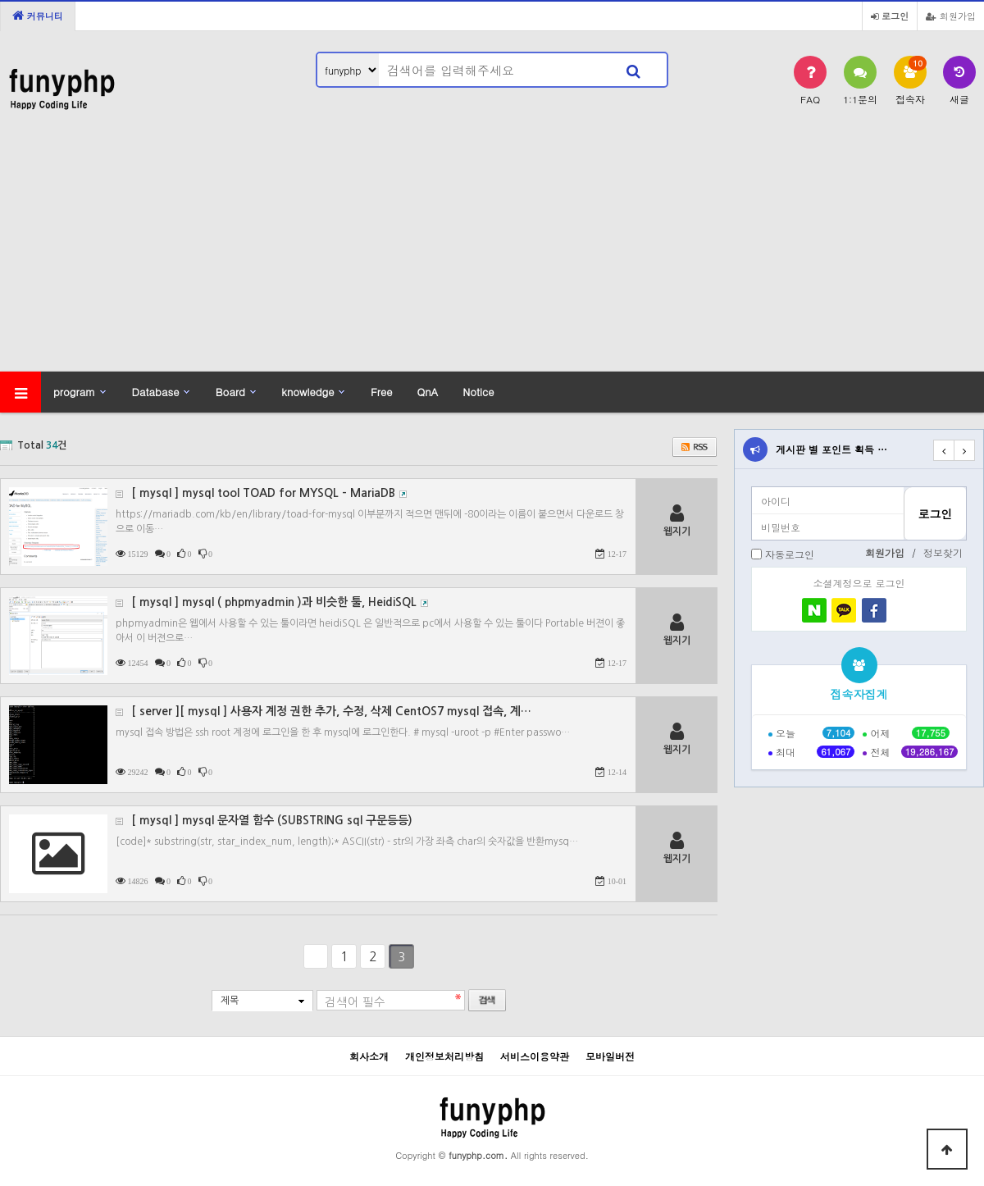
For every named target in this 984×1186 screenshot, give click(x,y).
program (74, 391)
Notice (478, 391)
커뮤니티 (37, 15)
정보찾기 (943, 552)
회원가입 (951, 15)
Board (230, 391)
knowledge (307, 391)
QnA (427, 391)
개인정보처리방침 (444, 1056)
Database (156, 391)
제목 (230, 1001)
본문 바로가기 (0, 0)
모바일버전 (610, 1056)
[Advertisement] (492, 248)
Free (381, 391)
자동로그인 (789, 554)
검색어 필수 (355, 1002)
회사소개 (369, 1056)
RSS (694, 447)
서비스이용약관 (534, 1056)
